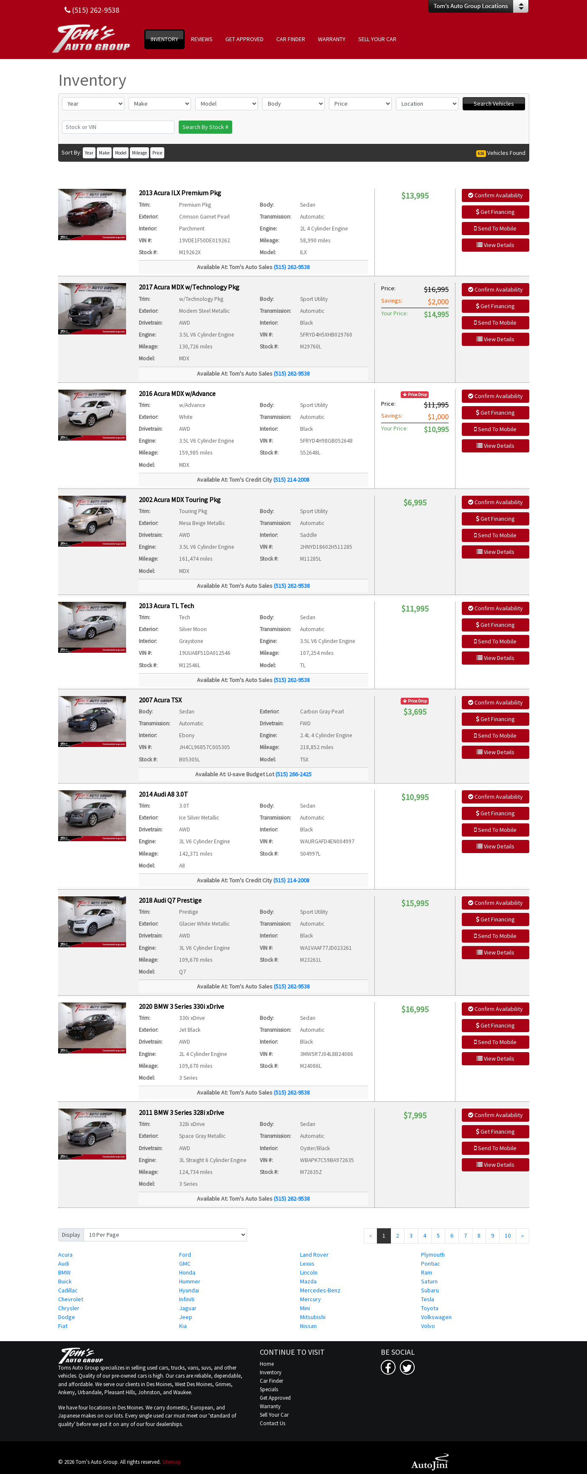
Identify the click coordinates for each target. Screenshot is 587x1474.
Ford (185, 1254)
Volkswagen (436, 1317)
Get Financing (495, 212)
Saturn (429, 1281)
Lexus (307, 1263)
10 (508, 1235)
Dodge (66, 1317)
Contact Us (272, 1423)
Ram (426, 1272)
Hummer (189, 1281)
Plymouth (433, 1254)
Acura (65, 1254)
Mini (305, 1308)
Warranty (270, 1406)
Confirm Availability (495, 195)
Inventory (270, 1372)
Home (267, 1363)
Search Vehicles (494, 103)
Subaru (430, 1290)
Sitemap (171, 1462)
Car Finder (271, 1380)
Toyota (429, 1308)
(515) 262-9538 (292, 267)
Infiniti (186, 1299)
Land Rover (314, 1254)
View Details (495, 245)
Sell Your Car (274, 1414)
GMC (185, 1263)
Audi (63, 1263)
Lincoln (308, 1272)
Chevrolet (70, 1299)
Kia (183, 1326)
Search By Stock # (205, 127)
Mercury (310, 1299)
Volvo (428, 1326)
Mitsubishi (313, 1317)
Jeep (185, 1317)
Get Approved (275, 1397)
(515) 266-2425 (293, 774)
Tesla (427, 1299)
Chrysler (68, 1308)
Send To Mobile (495, 228)
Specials (269, 1389)
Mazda (308, 1281)
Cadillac (68, 1290)
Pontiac (430, 1263)
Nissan (308, 1326)
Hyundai (189, 1290)
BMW (64, 1272)
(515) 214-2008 (291, 479)
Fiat (62, 1326)
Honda (187, 1272)
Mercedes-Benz (320, 1290)
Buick (65, 1281)
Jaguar (188, 1308)
